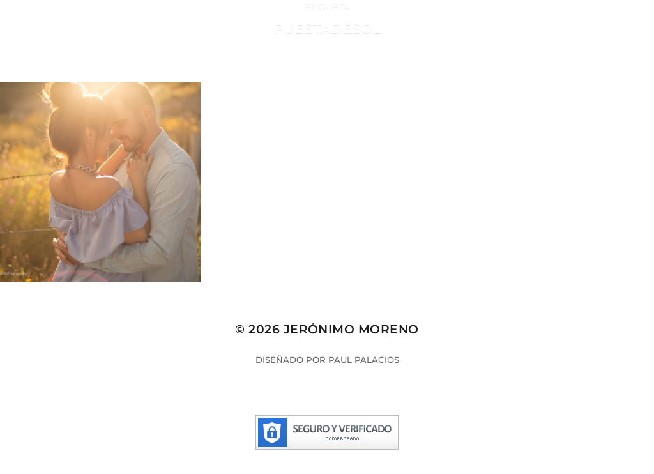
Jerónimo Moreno (351, 329)
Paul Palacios (363, 360)
